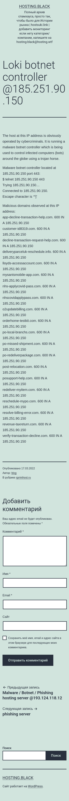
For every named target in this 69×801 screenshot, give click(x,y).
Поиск (7, 748)
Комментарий (13, 531)
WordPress (35, 786)
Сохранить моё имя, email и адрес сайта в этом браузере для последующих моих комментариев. (34, 643)
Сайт (6, 617)
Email (7, 595)
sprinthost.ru (23, 477)
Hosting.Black (34, 6)
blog (14, 473)
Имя (6, 574)
